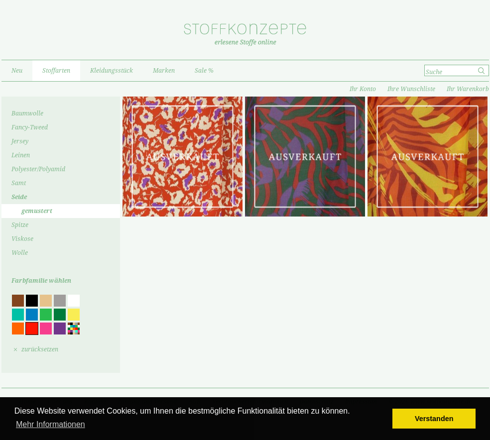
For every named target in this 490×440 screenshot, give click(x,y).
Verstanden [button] (434, 419)
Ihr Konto (363, 89)
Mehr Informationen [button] (50, 424)
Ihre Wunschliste (411, 89)
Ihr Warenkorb (468, 89)
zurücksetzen (39, 349)
